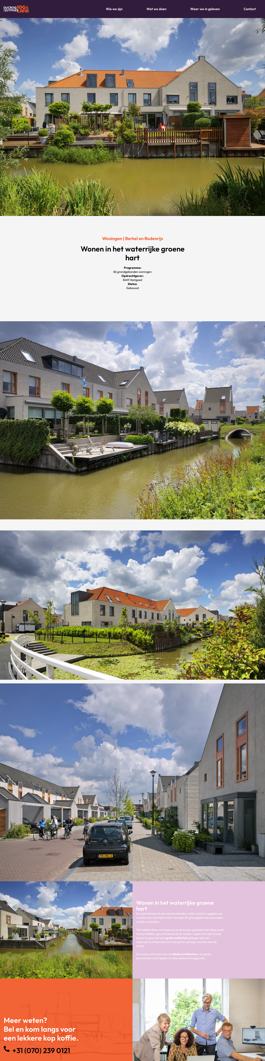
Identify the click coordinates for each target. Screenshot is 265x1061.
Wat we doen (156, 9)
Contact (250, 9)
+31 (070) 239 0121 (42, 1050)
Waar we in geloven (205, 9)
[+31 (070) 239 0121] (7, 1049)
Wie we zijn (114, 9)
